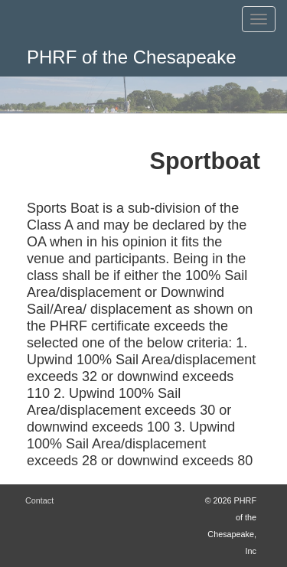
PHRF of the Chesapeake (131, 57)
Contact (39, 500)
